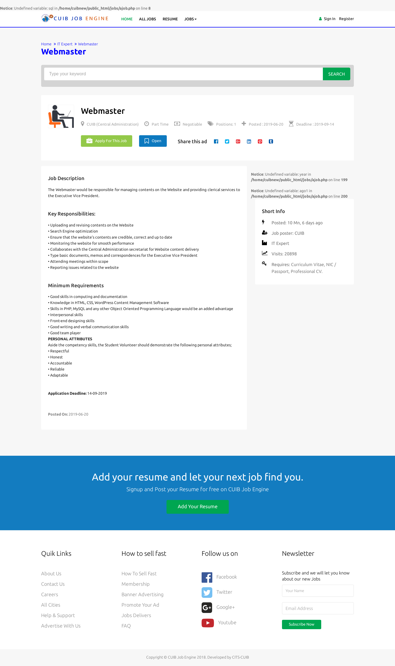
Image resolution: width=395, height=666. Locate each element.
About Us (51, 573)
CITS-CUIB (240, 657)
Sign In (329, 18)
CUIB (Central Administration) (110, 124)
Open (153, 141)
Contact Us (53, 584)
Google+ (218, 607)
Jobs (190, 19)
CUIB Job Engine (248, 489)
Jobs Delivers (136, 615)
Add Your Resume (198, 506)
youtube (219, 623)
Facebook (219, 577)
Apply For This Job (106, 141)
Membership (136, 584)
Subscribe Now (301, 624)
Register (346, 18)
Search (336, 73)
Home (126, 19)
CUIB (299, 233)
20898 (290, 253)
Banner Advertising (142, 594)
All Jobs (147, 19)
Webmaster (103, 110)
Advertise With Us (61, 626)
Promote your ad (140, 605)
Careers (49, 594)
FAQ (126, 626)
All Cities (50, 605)
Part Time (156, 124)
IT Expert (64, 44)
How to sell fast (139, 573)
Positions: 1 (222, 124)
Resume (170, 19)
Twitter (217, 592)
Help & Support (58, 615)
